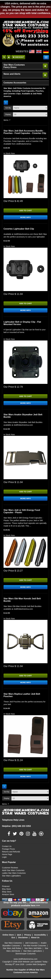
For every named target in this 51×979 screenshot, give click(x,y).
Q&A (19, 936)
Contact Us (6, 847)
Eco (13, 939)
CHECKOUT (18, 57)
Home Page (7, 855)
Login (4, 858)
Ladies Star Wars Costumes (14, 874)
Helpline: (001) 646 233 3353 (16, 827)
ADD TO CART (25, 211)
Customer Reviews (10, 869)
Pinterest (6, 887)
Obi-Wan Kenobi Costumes (34, 947)
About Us (35, 939)
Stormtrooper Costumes (25, 955)
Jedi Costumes (31, 944)
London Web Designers (36, 965)
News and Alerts (12, 74)
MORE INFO (25, 218)
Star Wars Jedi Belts (32, 949)
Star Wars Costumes (13, 944)
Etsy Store (6, 890)
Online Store (8, 936)
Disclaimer (23, 939)
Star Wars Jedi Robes (12, 949)
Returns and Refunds (11, 853)
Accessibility (40, 936)
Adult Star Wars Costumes (13, 871)
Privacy (27, 936)
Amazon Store (8, 896)
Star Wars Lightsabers (11, 877)
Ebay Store (6, 893)
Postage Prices (8, 850)
